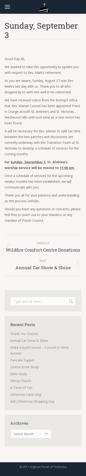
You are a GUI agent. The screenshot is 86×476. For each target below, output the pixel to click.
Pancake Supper (22, 360)
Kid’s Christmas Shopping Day (32, 401)
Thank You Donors (24, 334)
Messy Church (20, 381)
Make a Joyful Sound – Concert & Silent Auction (39, 350)
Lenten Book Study (24, 367)
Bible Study (18, 374)
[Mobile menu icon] (7, 7)
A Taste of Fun (21, 387)
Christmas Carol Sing (25, 394)
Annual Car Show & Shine (29, 340)
